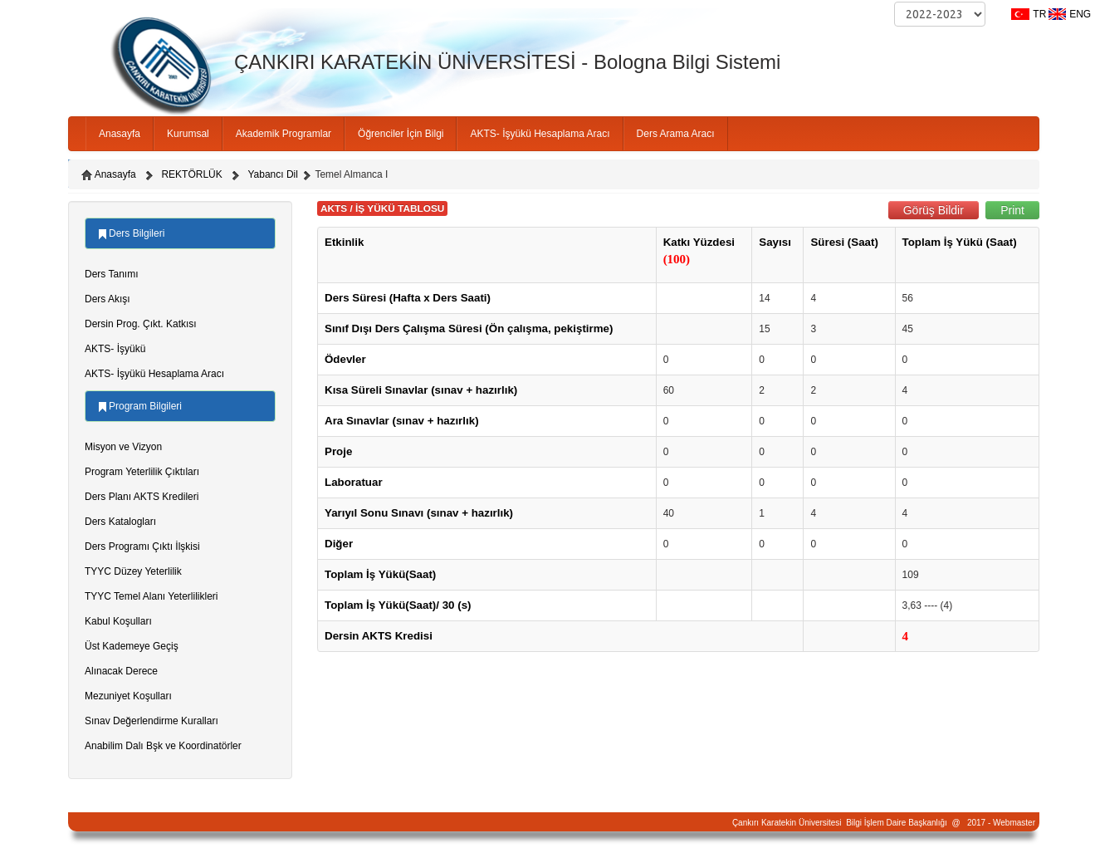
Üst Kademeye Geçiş (131, 646)
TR (1039, 14)
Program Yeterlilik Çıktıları (142, 472)
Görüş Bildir (933, 210)
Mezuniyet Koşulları (128, 696)
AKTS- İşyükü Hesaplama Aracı (539, 134)
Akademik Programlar (283, 134)
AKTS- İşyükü (115, 349)
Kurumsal (188, 134)
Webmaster (1014, 822)
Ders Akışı (107, 299)
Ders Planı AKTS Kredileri (141, 496)
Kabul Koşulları (118, 621)
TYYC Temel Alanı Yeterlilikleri (151, 596)
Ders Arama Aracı (676, 134)
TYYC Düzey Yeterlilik (133, 571)
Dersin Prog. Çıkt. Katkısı (141, 324)
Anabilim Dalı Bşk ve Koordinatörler (163, 746)
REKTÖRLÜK (191, 174)
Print (1012, 210)
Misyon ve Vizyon (123, 447)
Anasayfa (119, 134)
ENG (1080, 14)
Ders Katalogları (120, 521)
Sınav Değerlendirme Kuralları (151, 721)
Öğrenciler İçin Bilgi (400, 134)
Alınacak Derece (121, 671)
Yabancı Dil (272, 174)
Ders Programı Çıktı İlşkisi (142, 546)
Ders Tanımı (111, 274)
